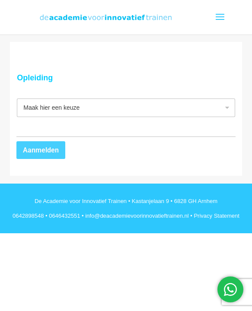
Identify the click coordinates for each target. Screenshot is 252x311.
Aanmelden (41, 150)
